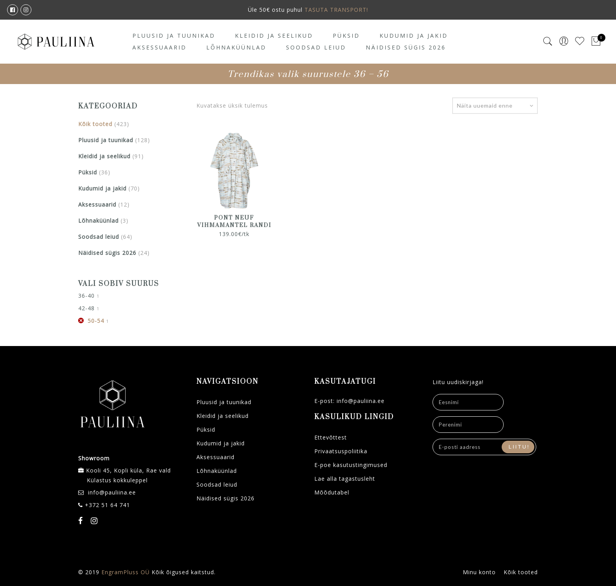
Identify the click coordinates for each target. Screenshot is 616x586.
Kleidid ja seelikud (274, 35)
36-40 (86, 295)
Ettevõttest (330, 437)
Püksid (346, 35)
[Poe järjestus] (495, 106)
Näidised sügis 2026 (406, 47)
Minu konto (479, 572)
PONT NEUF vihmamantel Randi (234, 221)
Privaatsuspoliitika (340, 451)
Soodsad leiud (316, 47)
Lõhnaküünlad (236, 47)
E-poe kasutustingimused (350, 465)
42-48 (86, 308)
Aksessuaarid (159, 47)
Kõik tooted (95, 124)
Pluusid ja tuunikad (173, 35)
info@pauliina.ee (112, 492)
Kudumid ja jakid (414, 35)
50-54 (96, 320)
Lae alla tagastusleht (344, 478)
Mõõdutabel (331, 492)
